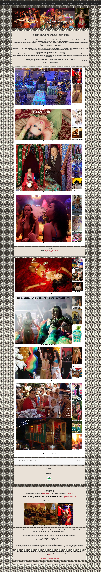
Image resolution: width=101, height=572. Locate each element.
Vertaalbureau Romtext (49, 497)
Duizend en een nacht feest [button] (83, 3)
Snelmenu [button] (96, 3)
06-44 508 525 (55, 250)
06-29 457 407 (47, 250)
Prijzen (61, 3)
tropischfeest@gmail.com (69, 496)
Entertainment (44, 3)
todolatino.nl (70, 493)
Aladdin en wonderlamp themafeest (11, 3)
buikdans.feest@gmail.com (51, 253)
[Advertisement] (50, 568)
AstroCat (48, 562)
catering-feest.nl (46, 493)
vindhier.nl (49, 475)
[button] (27, 461)
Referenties (69, 3)
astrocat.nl (52, 500)
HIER (49, 554)
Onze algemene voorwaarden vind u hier (49, 558)
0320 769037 (50, 251)
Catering (53, 3)
